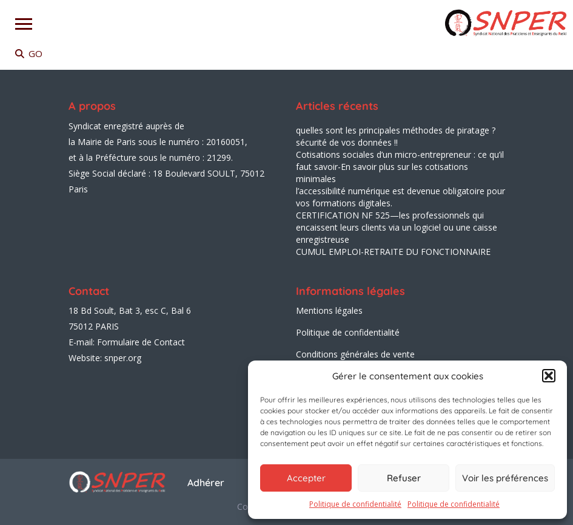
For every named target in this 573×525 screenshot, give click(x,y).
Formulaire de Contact (141, 342)
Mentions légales (329, 310)
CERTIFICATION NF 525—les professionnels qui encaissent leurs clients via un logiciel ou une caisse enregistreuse (396, 227)
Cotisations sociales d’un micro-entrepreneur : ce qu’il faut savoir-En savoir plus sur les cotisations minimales (400, 167)
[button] (549, 376)
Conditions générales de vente (355, 354)
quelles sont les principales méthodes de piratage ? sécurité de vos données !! (395, 136)
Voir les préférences (505, 478)
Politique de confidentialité (355, 504)
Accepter (306, 478)
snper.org (122, 358)
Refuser (404, 478)
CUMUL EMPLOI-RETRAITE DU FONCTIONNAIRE (393, 251)
